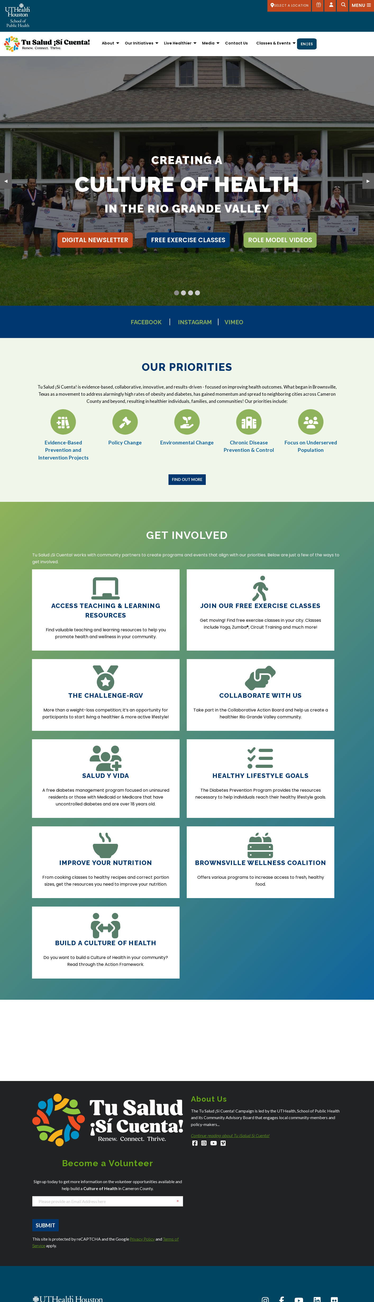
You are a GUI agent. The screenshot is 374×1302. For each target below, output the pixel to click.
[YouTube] (215, 1030)
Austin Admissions (47, 1280)
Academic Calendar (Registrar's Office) (304, 1238)
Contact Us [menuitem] (236, 43)
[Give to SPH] (317, 6)
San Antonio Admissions (211, 1279)
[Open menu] (361, 6)
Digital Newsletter (95, 240)
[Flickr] (334, 1187)
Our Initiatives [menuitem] (139, 43)
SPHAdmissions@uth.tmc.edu (57, 1242)
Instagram (196, 321)
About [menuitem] (108, 43)
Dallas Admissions (127, 1252)
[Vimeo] (225, 1030)
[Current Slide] (176, 292)
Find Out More (187, 479)
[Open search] (342, 6)
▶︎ (370, 180)
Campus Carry (282, 1245)
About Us (278, 1231)
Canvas (277, 1252)
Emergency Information (290, 1265)
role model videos (280, 240)
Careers (277, 1259)
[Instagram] (204, 1030)
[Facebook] (195, 1030)
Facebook (139, 321)
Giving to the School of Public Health (300, 1272)
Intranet (277, 1286)
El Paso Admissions (128, 1296)
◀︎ (8, 180)
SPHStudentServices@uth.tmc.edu (61, 1247)
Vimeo (242, 321)
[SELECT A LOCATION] (288, 6)
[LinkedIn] (317, 1187)
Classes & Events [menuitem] (273, 43)
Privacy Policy (143, 1124)
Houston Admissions (208, 1246)
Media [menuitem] (208, 43)
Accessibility (280, 1224)
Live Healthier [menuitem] (177, 43)
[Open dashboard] (329, 6)
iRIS (273, 1279)
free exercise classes (188, 240)
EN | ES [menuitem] (307, 44)
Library (276, 1293)
